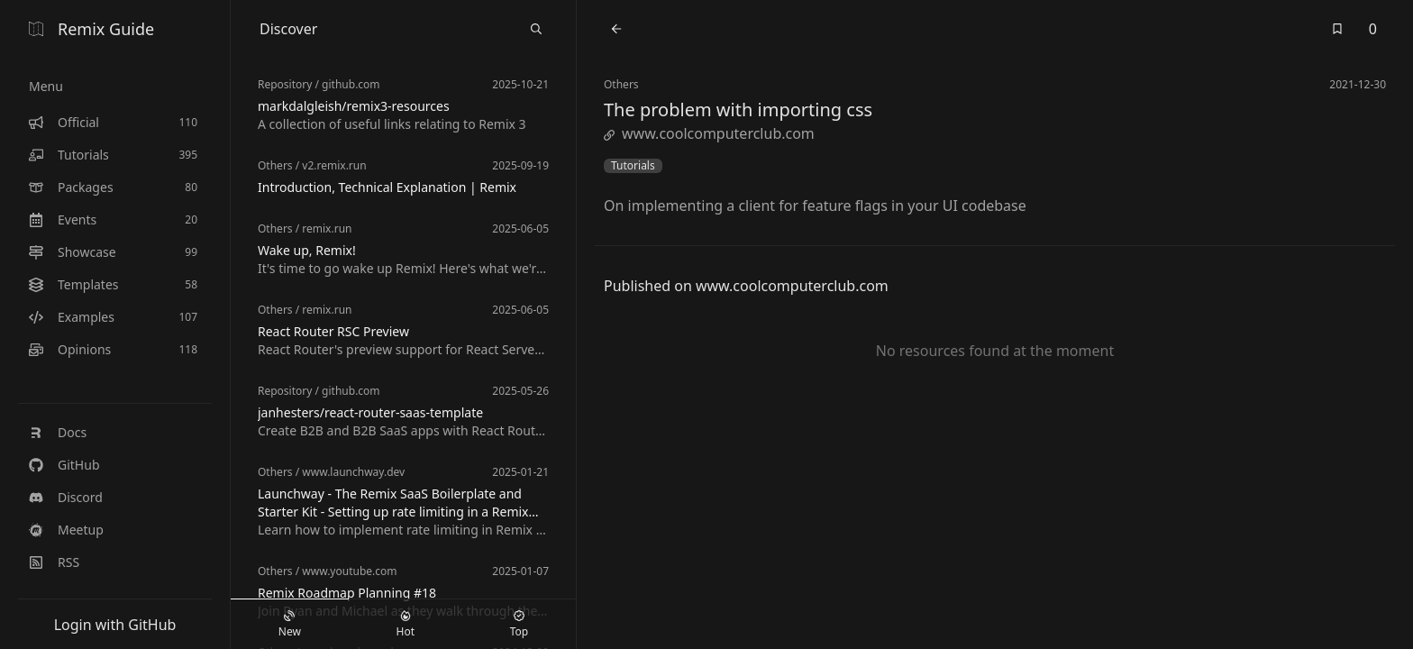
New (289, 624)
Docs (58, 432)
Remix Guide (91, 29)
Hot (406, 624)
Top (519, 624)
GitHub (64, 464)
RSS (54, 562)
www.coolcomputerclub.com (709, 133)
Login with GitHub (115, 625)
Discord (66, 497)
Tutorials (633, 166)
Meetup (66, 529)
